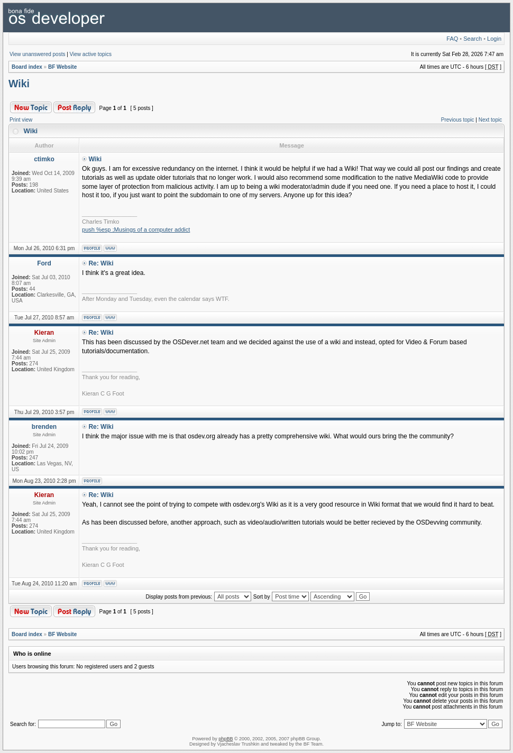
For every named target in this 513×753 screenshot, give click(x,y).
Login (494, 38)
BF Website (62, 67)
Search (472, 38)
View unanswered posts (37, 54)
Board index (27, 67)
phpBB (225, 738)
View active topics (91, 54)
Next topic (490, 120)
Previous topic (457, 120)
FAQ (452, 38)
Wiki (19, 83)
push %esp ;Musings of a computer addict (136, 229)
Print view (21, 120)
